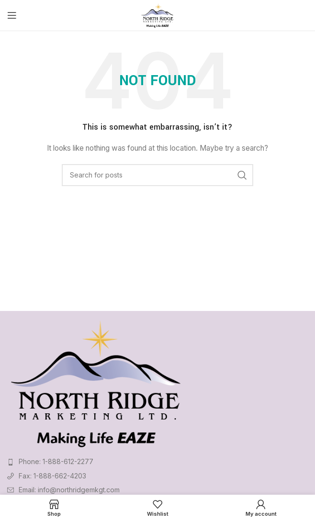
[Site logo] (158, 15)
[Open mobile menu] (12, 15)
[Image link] (96, 382)
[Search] (157, 175)
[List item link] (157, 461)
